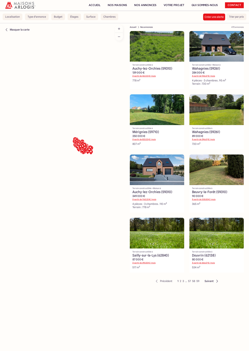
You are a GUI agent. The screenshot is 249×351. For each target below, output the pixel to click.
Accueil (95, 5)
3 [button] (183, 281)
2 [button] (180, 281)
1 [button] (177, 281)
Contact (234, 5)
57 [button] (189, 281)
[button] (163, 281)
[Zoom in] (119, 29)
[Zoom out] (119, 37)
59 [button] (197, 281)
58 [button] (193, 281)
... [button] (186, 281)
